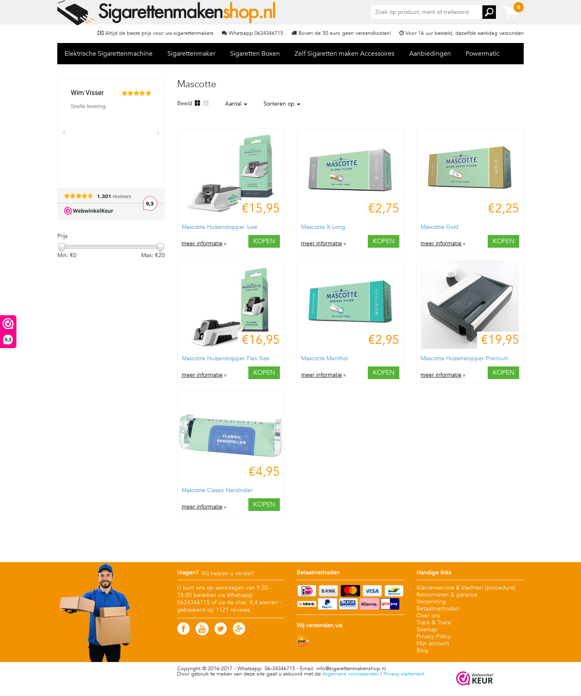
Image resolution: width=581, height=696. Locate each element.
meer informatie (202, 243)
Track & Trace (434, 622)
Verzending (431, 602)
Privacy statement (403, 674)
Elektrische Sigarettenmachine (109, 53)
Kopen (264, 241)
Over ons (428, 615)
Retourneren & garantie (447, 595)
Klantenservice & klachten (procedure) (466, 588)
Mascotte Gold (440, 227)
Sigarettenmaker (191, 53)
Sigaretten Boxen (255, 53)
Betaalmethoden (438, 608)
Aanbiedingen (430, 53)
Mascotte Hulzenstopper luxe (219, 227)
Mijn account (433, 643)
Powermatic (483, 53)
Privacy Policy (434, 636)
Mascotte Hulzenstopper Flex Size (225, 358)
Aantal (236, 104)
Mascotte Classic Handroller (217, 490)
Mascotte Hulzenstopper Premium (465, 358)
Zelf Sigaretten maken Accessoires (344, 53)
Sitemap (427, 629)
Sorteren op (281, 104)
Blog (422, 650)
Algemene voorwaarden (350, 674)
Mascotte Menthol (324, 358)
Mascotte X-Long (323, 227)
